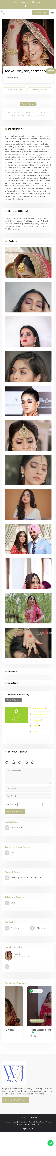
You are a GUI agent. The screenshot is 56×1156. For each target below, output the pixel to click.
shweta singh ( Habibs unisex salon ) (24, 1031)
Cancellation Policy (31, 1124)
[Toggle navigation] (52, 12)
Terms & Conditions (36, 1122)
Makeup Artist (14, 1021)
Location (39, 116)
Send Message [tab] (15, 90)
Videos (16, 116)
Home (7, 1122)
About (14, 1122)
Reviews (27, 116)
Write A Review (28, 104)
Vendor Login (41, 12)
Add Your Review (15, 811)
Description (12, 113)
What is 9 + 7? (11, 804)
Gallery (45, 113)
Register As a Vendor (15, 1100)
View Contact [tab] (40, 90)
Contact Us (22, 1122)
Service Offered (29, 113)
